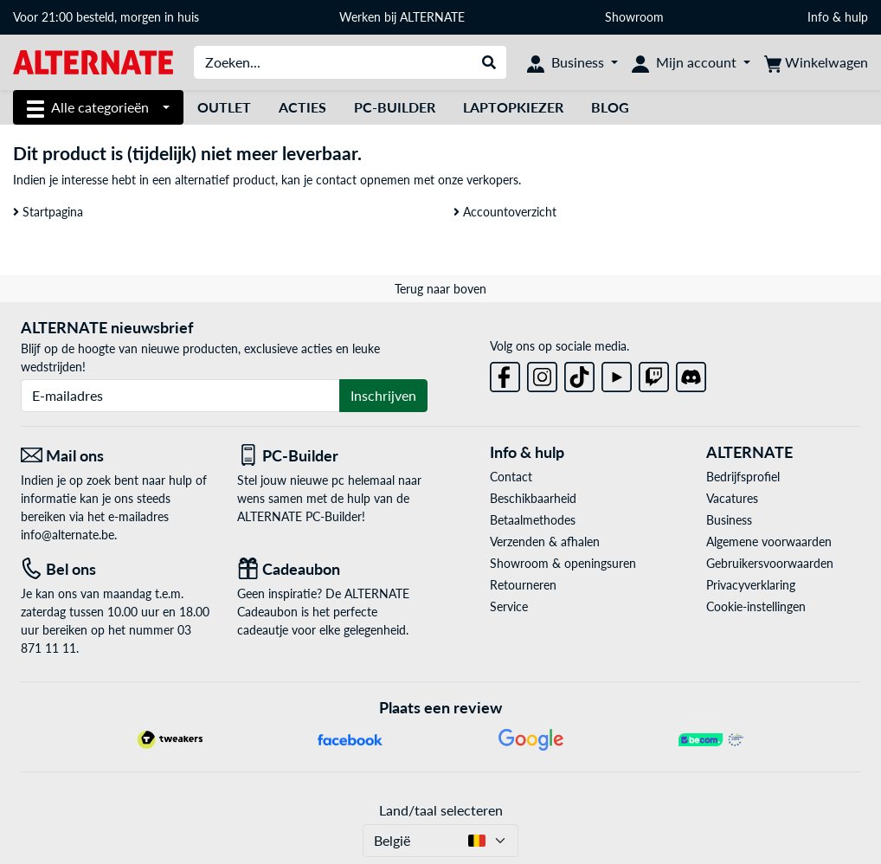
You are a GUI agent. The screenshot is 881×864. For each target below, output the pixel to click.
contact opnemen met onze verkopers (417, 179)
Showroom (636, 17)
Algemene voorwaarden (769, 541)
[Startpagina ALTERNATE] (93, 61)
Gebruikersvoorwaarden (769, 563)
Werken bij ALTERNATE (402, 17)
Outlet (224, 107)
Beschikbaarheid (533, 498)
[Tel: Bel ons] (116, 569)
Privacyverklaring (750, 584)
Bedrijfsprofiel (743, 476)
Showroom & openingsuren (563, 563)
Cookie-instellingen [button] (756, 606)
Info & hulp (837, 17)
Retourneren (523, 584)
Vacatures (732, 498)
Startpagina (48, 211)
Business (729, 520)
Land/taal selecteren (441, 810)
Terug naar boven (440, 288)
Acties (302, 107)
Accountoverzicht (504, 211)
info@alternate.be (67, 534)
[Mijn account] (691, 62)
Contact (511, 476)
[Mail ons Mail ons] (116, 455)
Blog (610, 107)
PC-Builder (394, 107)
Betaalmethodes (533, 520)
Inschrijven (383, 395)
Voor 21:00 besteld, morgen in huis (106, 17)
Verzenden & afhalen (545, 541)
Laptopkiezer (513, 107)
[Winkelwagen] (816, 62)
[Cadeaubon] (332, 569)
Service (509, 606)
